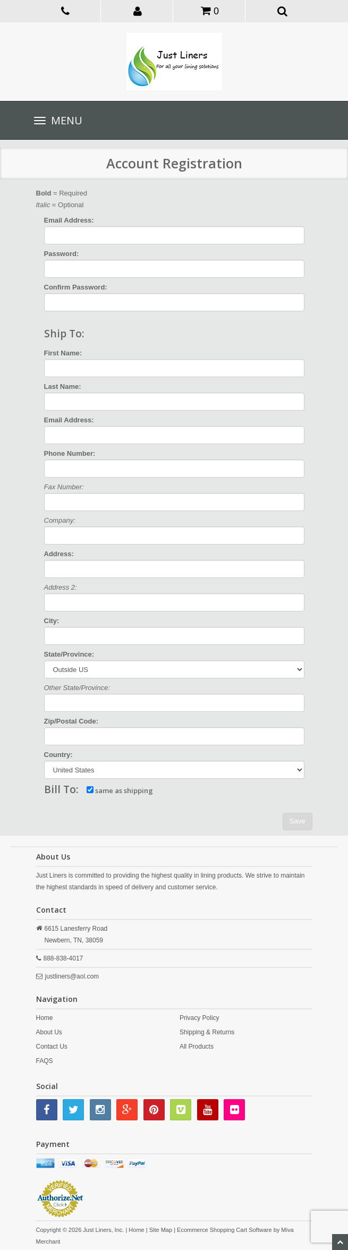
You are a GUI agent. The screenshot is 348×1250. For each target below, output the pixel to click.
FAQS (44, 1061)
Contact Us (51, 1046)
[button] (138, 10)
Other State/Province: (77, 688)
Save (297, 821)
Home (44, 1018)
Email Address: (69, 220)
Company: (59, 520)
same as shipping (120, 790)
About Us (49, 1032)
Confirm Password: (75, 287)
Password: (61, 254)
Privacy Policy (199, 1018)
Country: (58, 755)
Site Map (160, 1230)
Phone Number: (70, 453)
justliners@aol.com (72, 976)
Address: (59, 554)
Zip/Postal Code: (71, 721)
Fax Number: (64, 487)
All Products (197, 1046)
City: (52, 621)
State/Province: (69, 654)
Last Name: (62, 386)
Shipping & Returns (207, 1032)
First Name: (63, 353)
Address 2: (60, 587)
